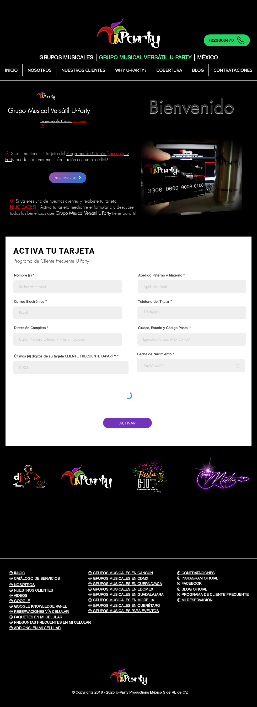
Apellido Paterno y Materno (160, 275)
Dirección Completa (30, 328)
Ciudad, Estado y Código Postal (163, 328)
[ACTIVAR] (127, 423)
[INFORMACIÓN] (67, 177)
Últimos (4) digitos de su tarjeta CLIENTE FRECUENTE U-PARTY (65, 356)
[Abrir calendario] (238, 365)
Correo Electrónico (29, 301)
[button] (169, 70)
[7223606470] (227, 40)
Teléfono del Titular (153, 301)
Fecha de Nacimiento (156, 354)
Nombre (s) (22, 275)
